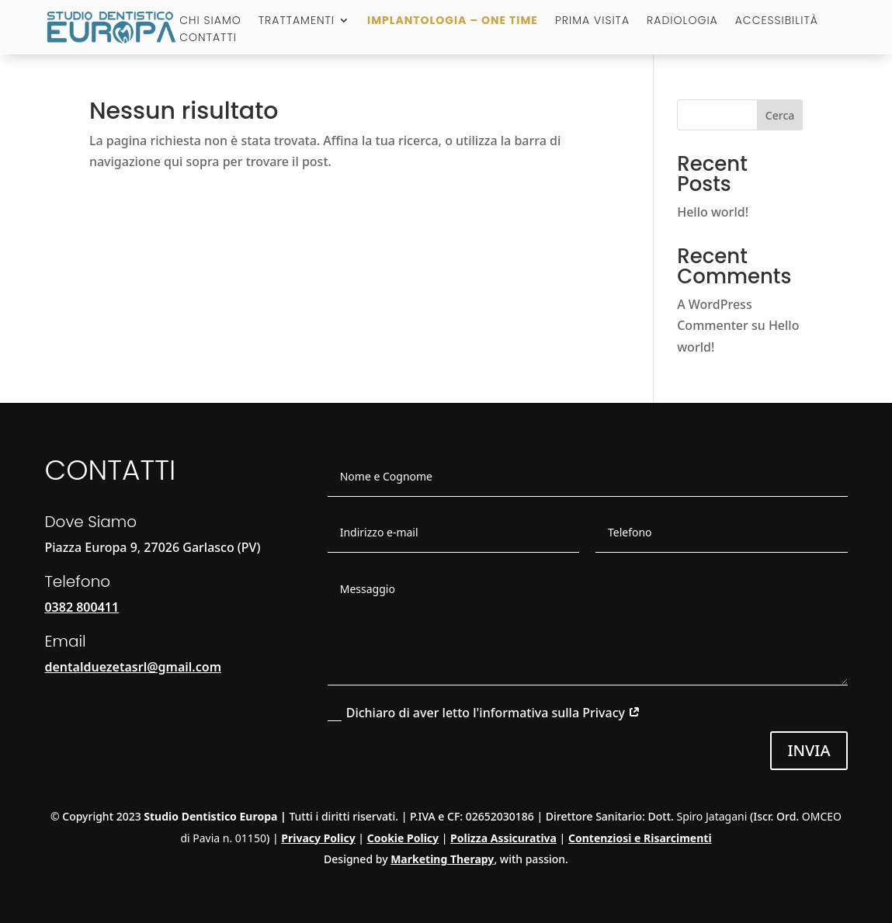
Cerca (779, 115)
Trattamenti (297, 21)
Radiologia (682, 21)
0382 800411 (81, 607)
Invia (808, 750)
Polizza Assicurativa (503, 838)
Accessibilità (776, 21)
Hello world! (712, 211)
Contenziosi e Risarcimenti (640, 838)
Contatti (208, 38)
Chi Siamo (210, 21)
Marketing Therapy (442, 859)
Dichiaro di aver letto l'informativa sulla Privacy (484, 712)
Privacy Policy (318, 838)
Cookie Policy (403, 838)
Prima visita (592, 21)
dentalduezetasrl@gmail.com (132, 666)
